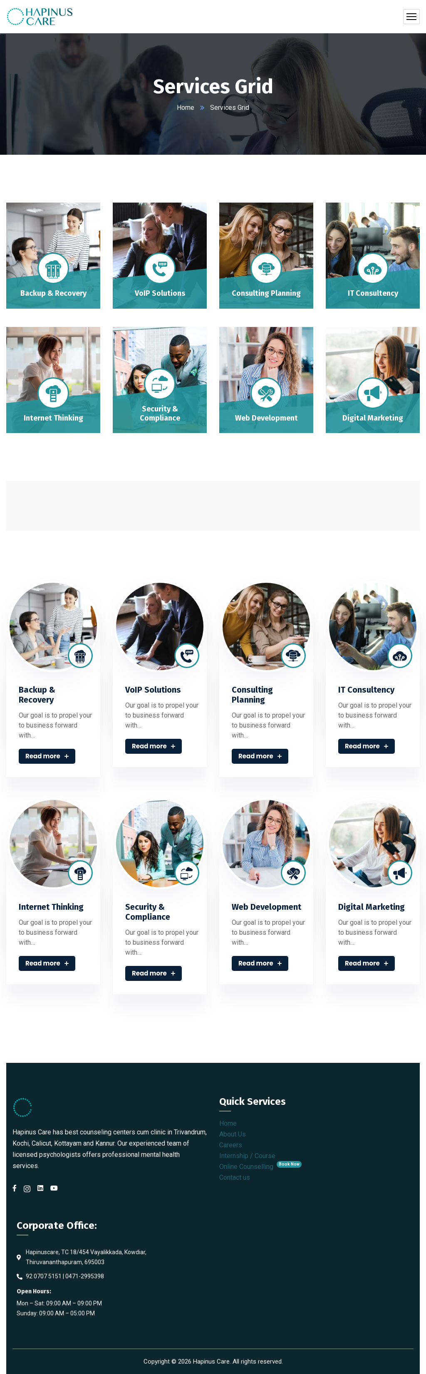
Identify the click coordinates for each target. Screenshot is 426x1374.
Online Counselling (260, 1167)
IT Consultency (366, 690)
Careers (230, 1145)
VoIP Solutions (153, 690)
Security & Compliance (147, 912)
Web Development (266, 907)
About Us (232, 1134)
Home (185, 107)
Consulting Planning (252, 695)
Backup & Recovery (37, 695)
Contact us (234, 1177)
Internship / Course (247, 1156)
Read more (47, 756)
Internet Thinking (51, 907)
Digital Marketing (371, 907)
